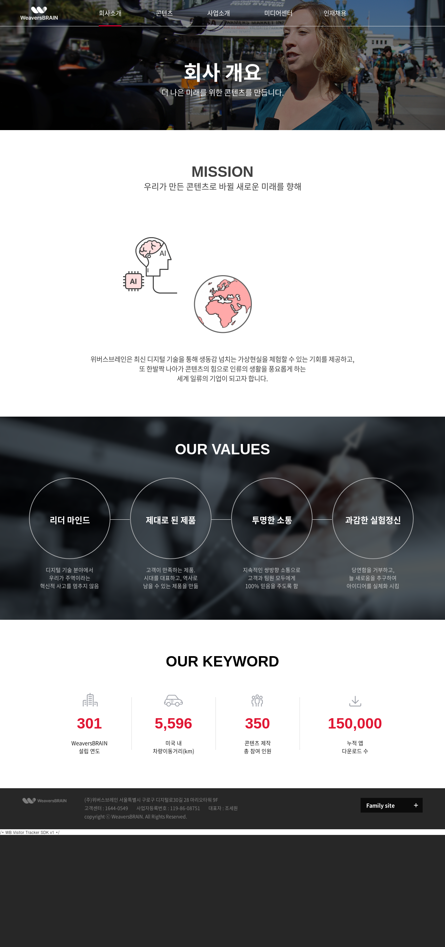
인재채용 (335, 13)
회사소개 (110, 13)
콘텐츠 (164, 13)
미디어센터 (278, 13)
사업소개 (218, 13)
